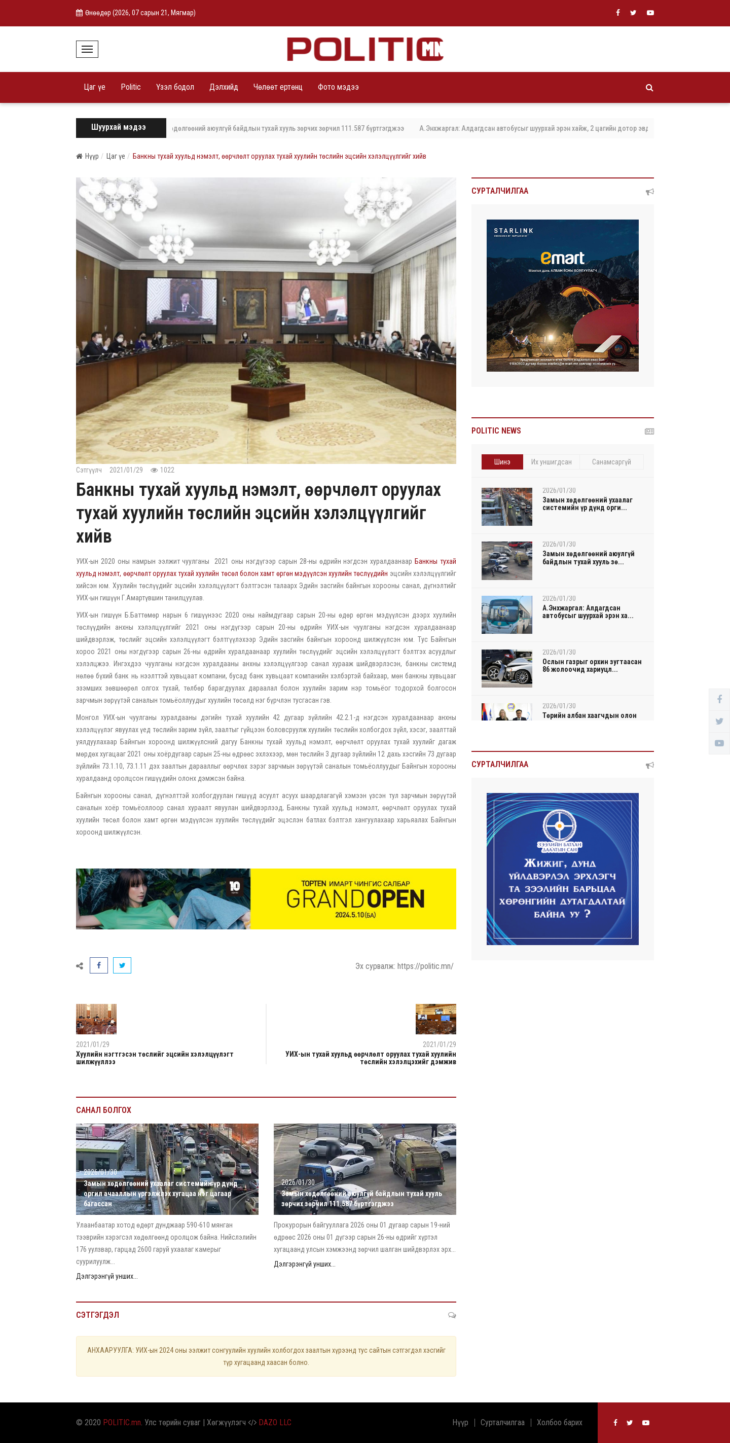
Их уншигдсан (551, 462)
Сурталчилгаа (503, 1423)
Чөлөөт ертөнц (278, 87)
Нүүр (87, 156)
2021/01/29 (126, 470)
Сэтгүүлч (89, 470)
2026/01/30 (100, 1172)
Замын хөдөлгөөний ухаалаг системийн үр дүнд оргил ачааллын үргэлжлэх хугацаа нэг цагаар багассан (161, 1193)
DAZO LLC (275, 1422)
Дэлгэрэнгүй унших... (107, 1276)
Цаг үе (94, 87)
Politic (131, 87)
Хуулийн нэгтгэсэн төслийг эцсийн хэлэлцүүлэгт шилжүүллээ (155, 1058)
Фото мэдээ (338, 87)
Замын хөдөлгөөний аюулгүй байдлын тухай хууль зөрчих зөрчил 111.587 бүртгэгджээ (282, 128)
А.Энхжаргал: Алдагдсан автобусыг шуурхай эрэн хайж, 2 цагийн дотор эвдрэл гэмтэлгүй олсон (574, 128)
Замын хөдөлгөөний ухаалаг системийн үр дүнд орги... (587, 504)
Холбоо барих (559, 1423)
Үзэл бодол (175, 87)
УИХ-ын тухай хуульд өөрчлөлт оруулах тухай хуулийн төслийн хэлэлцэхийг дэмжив (370, 1058)
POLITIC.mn (122, 1422)
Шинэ (502, 462)
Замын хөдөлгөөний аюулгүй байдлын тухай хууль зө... (588, 557)
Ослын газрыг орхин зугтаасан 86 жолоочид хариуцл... (592, 665)
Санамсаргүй (611, 462)
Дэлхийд (223, 87)
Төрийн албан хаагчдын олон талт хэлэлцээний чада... (589, 719)
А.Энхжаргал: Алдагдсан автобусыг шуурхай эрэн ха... (588, 612)
